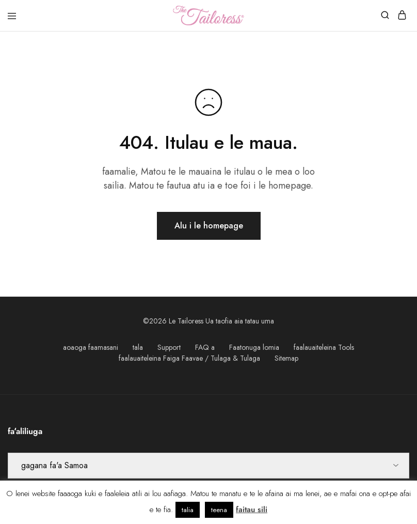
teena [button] (219, 510)
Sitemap (286, 358)
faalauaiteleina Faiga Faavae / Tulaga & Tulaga (189, 358)
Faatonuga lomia (254, 347)
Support (169, 347)
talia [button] (188, 510)
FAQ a (205, 347)
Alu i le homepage (208, 226)
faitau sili (251, 509)
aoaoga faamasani (90, 347)
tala (138, 347)
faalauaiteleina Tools (324, 347)
